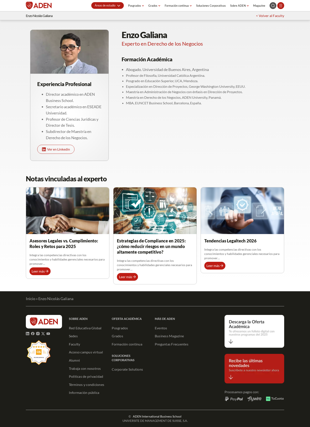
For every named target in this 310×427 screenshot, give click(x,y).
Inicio (30, 298)
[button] (107, 5)
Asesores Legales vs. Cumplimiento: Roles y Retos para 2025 (63, 243)
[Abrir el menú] (280, 5)
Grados (152, 5)
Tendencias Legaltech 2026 (230, 240)
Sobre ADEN (238, 5)
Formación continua (177, 5)
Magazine (259, 5)
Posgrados (134, 5)
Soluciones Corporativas (211, 5)
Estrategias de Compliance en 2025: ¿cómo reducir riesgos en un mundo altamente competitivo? (151, 246)
